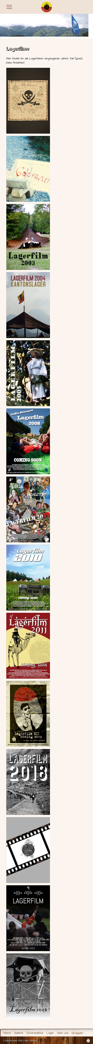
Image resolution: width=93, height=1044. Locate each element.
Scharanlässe (34, 1033)
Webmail (33, 1041)
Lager (50, 1033)
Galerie (18, 1033)
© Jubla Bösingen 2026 (12, 1041)
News (7, 1033)
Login (26, 1041)
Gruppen (77, 1033)
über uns (62, 1033)
